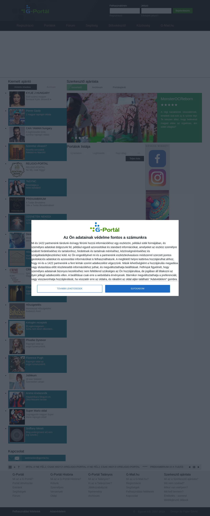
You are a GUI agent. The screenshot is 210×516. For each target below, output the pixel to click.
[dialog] (105, 258)
